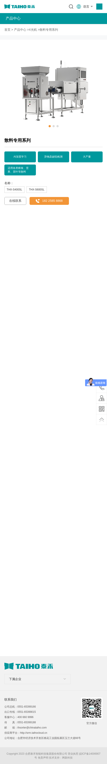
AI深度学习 (20, 156)
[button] (50, 126)
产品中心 (20, 29)
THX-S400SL (14, 189)
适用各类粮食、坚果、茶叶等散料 (18, 169)
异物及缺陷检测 (53, 156)
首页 (7, 29)
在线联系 (15, 200)
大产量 (87, 156)
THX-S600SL (36, 189)
